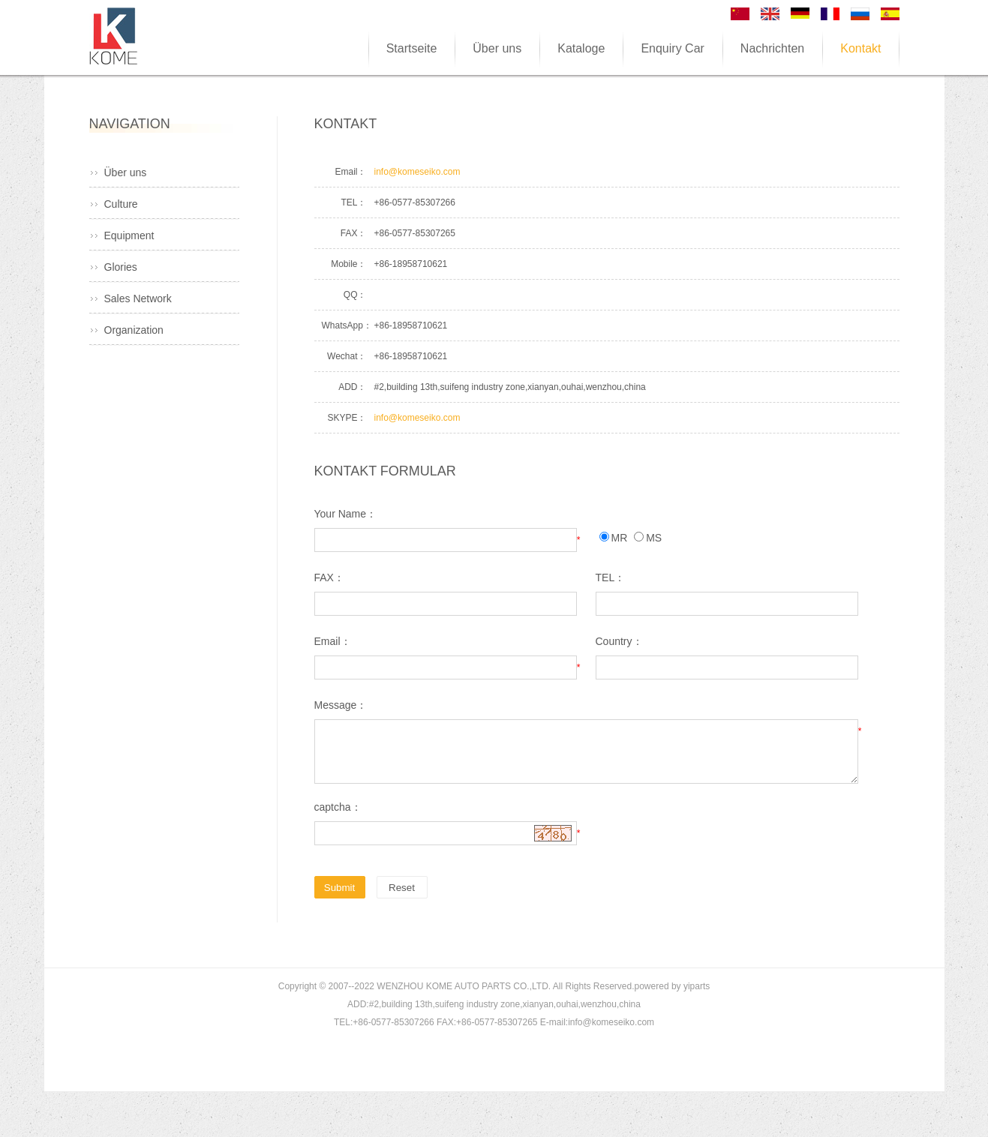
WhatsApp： (344, 325)
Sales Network (138, 298)
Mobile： (348, 264)
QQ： (355, 295)
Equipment (129, 236)
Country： (619, 641)
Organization (134, 330)
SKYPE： (346, 417)
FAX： (354, 233)
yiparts (696, 986)
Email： (350, 171)
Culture (121, 204)
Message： (341, 705)
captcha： (338, 807)
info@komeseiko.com (417, 171)
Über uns (125, 172)
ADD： (352, 387)
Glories (120, 267)
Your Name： (345, 514)
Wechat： (346, 356)
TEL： (353, 202)
